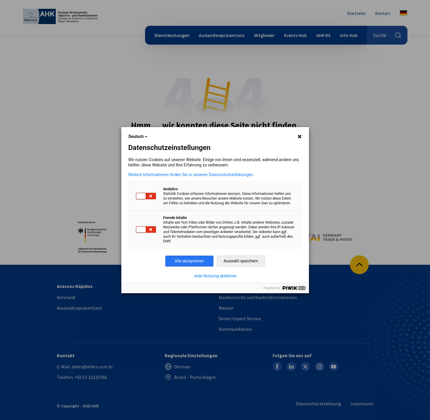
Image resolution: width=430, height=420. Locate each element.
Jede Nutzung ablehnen (215, 276)
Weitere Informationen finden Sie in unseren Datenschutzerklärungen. (191, 174)
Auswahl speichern (241, 261)
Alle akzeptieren (189, 261)
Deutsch (138, 136)
